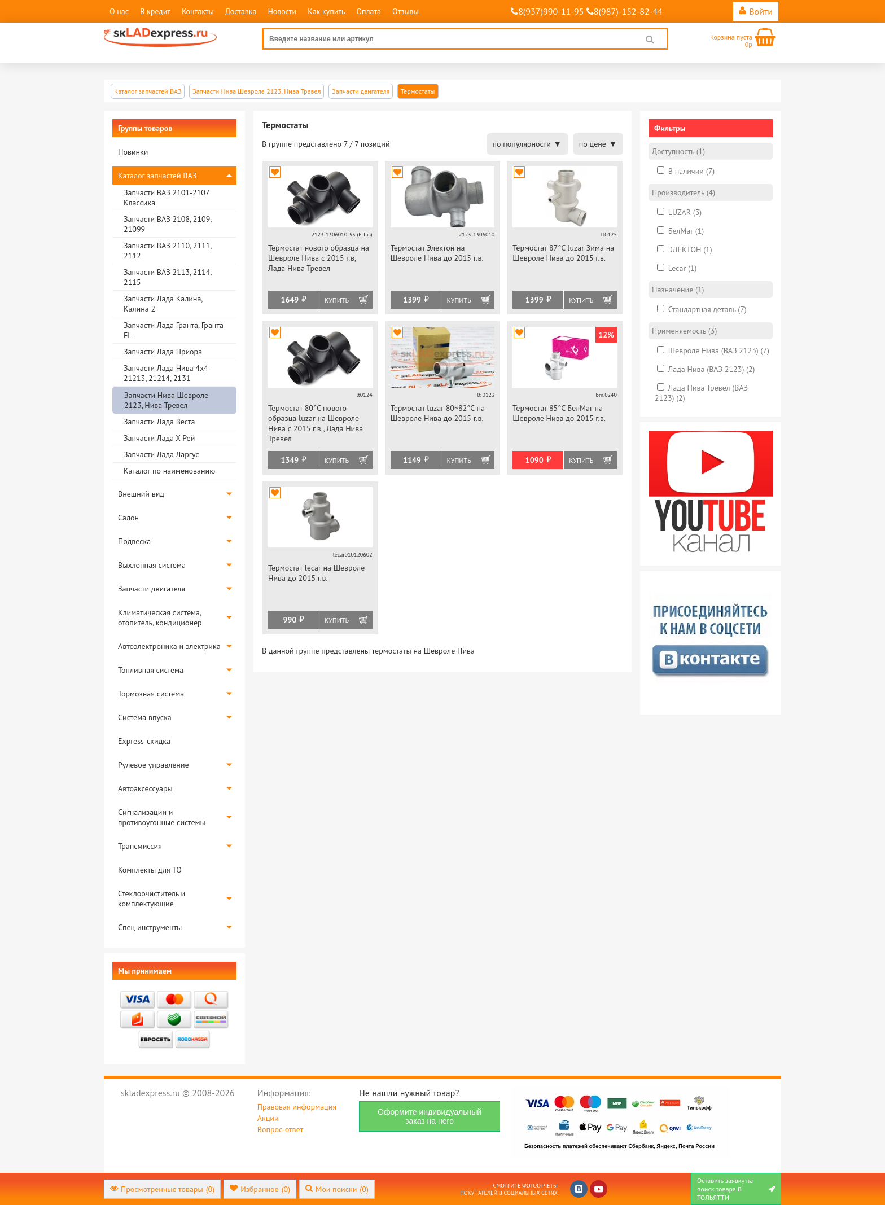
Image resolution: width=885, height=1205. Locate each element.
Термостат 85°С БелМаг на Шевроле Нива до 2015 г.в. (559, 413)
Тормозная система (151, 694)
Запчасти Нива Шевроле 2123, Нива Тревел (166, 400)
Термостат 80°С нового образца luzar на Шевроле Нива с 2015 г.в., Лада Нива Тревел (315, 423)
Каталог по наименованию (169, 471)
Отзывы (405, 11)
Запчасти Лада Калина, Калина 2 (163, 303)
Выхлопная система (152, 565)
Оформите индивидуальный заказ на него (429, 1116)
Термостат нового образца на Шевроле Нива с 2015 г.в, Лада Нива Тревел (318, 258)
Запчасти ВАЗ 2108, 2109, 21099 (167, 224)
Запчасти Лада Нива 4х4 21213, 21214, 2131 (166, 373)
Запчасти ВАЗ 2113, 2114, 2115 (167, 277)
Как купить (326, 11)
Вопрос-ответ (280, 1129)
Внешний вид (141, 494)
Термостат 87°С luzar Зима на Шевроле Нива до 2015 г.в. (563, 253)
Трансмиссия (140, 846)
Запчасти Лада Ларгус (161, 454)
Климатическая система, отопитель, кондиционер (160, 617)
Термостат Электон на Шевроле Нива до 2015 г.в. (437, 253)
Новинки (133, 152)
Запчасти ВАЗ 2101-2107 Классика (166, 197)
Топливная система (150, 670)
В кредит (155, 11)
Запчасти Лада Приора (163, 352)
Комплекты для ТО (150, 870)
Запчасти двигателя (151, 589)
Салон (128, 517)
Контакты (198, 11)
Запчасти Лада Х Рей (159, 438)
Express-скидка (144, 741)
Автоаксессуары (145, 788)
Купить (337, 300)
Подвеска (134, 541)
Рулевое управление (153, 765)
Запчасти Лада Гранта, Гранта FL (174, 330)
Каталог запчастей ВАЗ (157, 175)
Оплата (368, 11)
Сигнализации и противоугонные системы (161, 817)
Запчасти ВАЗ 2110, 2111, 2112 (167, 250)
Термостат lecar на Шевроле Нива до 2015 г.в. (316, 573)
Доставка (241, 11)
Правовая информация (296, 1107)
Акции (268, 1118)
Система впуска (145, 717)
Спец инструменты (150, 927)
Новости (282, 11)
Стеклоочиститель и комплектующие (151, 898)
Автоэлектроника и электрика (169, 646)
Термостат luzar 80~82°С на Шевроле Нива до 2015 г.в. (438, 413)
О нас (119, 11)
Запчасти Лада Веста (159, 422)
